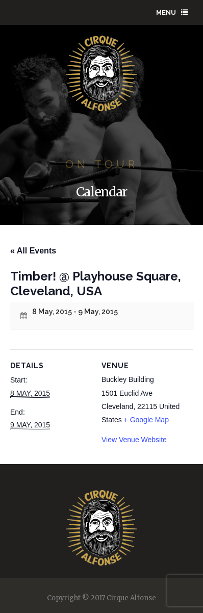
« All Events (33, 250)
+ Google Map (146, 420)
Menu (172, 12)
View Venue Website (134, 440)
